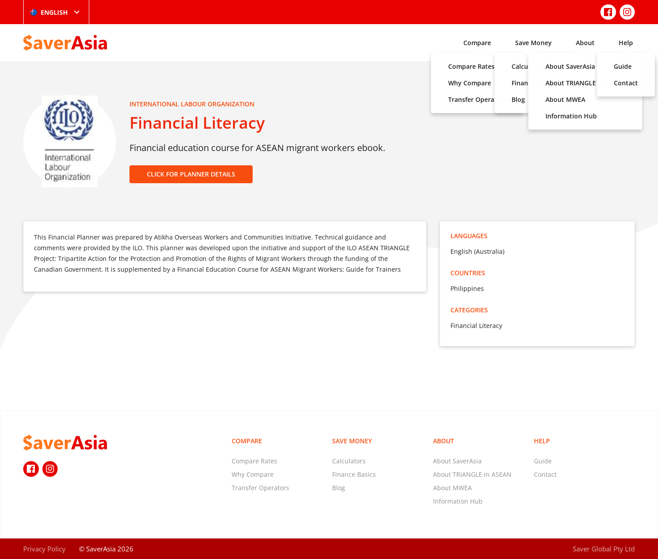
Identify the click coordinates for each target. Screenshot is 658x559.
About (585, 42)
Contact (545, 474)
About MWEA (452, 487)
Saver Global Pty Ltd (604, 548)
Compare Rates (254, 461)
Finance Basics (354, 474)
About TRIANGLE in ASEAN (472, 474)
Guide (543, 461)
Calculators (349, 461)
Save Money (533, 42)
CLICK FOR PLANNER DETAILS (191, 174)
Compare (477, 42)
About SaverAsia (457, 461)
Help (626, 42)
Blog (338, 487)
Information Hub (458, 501)
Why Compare (253, 474)
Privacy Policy (44, 548)
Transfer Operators (260, 487)
